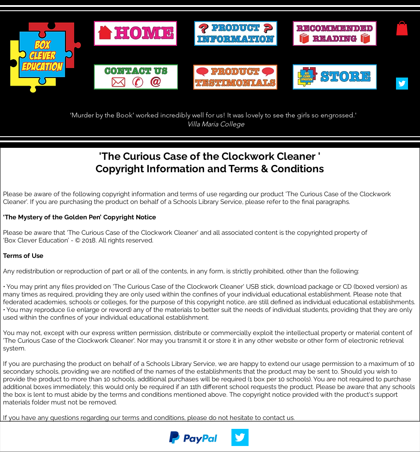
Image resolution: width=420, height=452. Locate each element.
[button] (402, 28)
